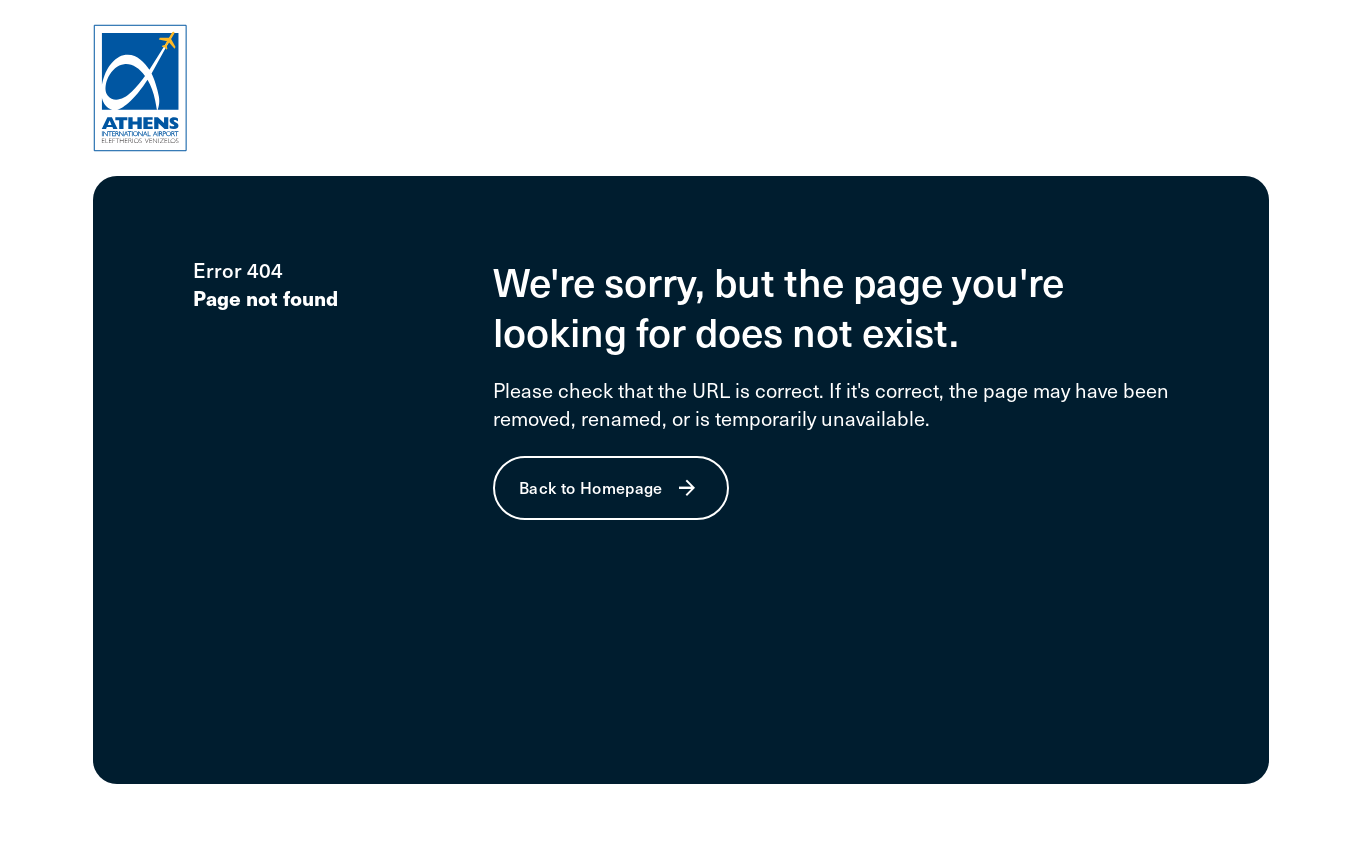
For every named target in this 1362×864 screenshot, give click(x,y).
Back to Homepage (591, 487)
